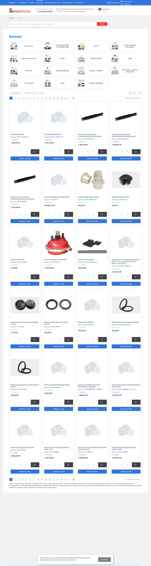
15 (65, 98)
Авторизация (114, 3)
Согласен (104, 559)
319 (73, 98)
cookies (51, 558)
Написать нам (127, 1)
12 (53, 98)
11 (49, 98)
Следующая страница (132, 98)
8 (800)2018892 (46, 11)
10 (46, 98)
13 (57, 98)
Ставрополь (127, 4)
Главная (11, 18)
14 (61, 98)
